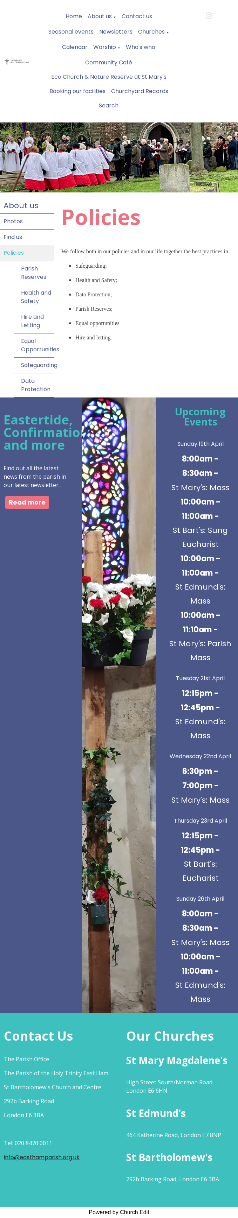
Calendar (75, 47)
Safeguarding (37, 365)
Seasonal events (71, 32)
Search (108, 105)
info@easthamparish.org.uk (42, 1157)
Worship (104, 47)
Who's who (140, 47)
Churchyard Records (139, 91)
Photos (13, 221)
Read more (27, 502)
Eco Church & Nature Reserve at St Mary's (108, 77)
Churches (151, 32)
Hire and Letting (32, 321)
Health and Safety (36, 297)
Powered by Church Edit (119, 1212)
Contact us (137, 16)
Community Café (108, 62)
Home (74, 16)
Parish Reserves (33, 273)
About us (100, 16)
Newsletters (115, 32)
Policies (14, 253)
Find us (13, 237)
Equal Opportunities (37, 345)
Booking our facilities (77, 91)
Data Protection (35, 385)
